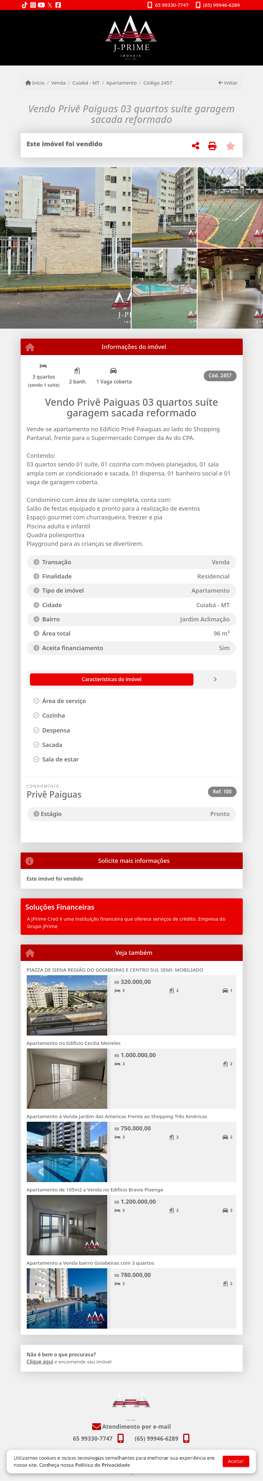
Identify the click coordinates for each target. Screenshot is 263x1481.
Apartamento (121, 82)
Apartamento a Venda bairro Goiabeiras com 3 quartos (90, 1263)
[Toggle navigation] (229, 18)
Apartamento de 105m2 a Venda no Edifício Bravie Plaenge (95, 1189)
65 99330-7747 (172, 5)
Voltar (228, 82)
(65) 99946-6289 (221, 5)
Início (35, 82)
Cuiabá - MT (85, 82)
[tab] (64, 679)
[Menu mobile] (131, 37)
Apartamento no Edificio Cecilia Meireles (74, 1043)
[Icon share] (25, 5)
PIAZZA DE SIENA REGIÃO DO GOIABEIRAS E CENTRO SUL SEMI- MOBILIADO (115, 969)
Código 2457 (157, 82)
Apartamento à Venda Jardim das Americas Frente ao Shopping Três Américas (117, 1116)
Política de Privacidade (102, 1456)
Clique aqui (40, 1361)
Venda (58, 82)
